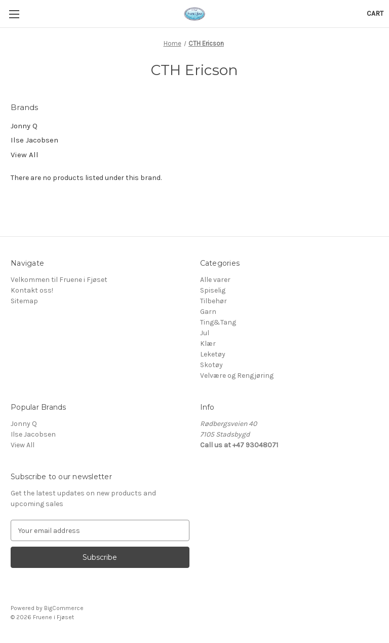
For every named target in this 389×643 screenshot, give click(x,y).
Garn (208, 311)
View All (24, 154)
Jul (204, 333)
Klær (208, 343)
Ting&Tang (218, 322)
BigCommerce (64, 608)
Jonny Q (24, 125)
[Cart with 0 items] (375, 13)
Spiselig (212, 290)
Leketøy (212, 354)
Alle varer (215, 279)
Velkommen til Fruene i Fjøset (59, 279)
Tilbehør (213, 301)
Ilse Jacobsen (34, 140)
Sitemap (24, 301)
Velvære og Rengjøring (237, 375)
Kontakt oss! (32, 290)
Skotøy (211, 365)
